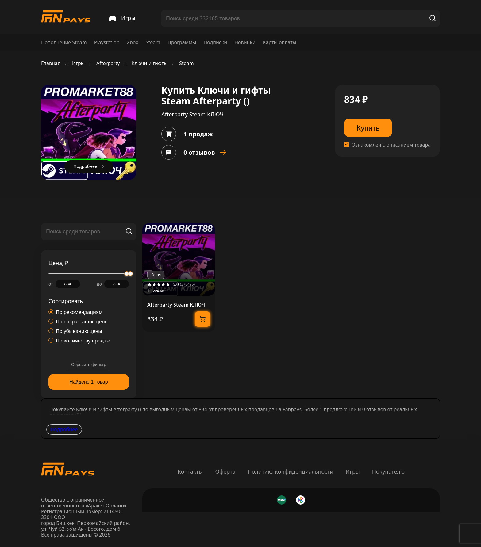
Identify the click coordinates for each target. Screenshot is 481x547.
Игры (78, 63)
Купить (368, 128)
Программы (181, 42)
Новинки (245, 42)
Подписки (215, 42)
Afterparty (108, 63)
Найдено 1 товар (88, 382)
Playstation (107, 42)
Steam (153, 42)
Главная (50, 63)
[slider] (130, 273)
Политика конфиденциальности (290, 471)
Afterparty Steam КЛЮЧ (176, 305)
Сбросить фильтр (88, 364)
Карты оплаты (279, 42)
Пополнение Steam (64, 42)
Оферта (225, 471)
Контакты (190, 471)
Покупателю (388, 471)
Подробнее (64, 429)
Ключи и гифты (149, 63)
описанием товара (409, 145)
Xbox (132, 42)
